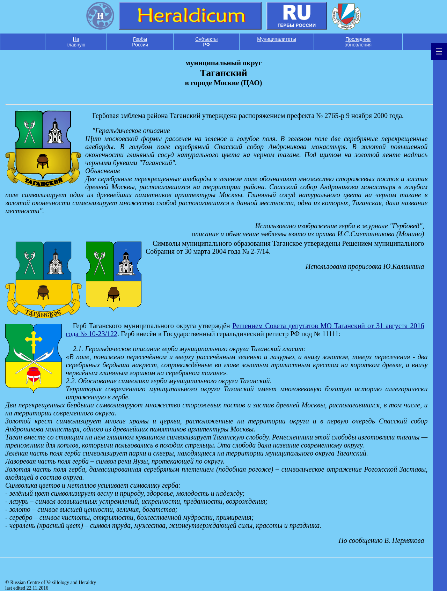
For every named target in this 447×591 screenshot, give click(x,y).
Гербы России (140, 41)
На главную (76, 41)
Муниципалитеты (276, 39)
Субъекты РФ (206, 41)
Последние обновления (358, 41)
